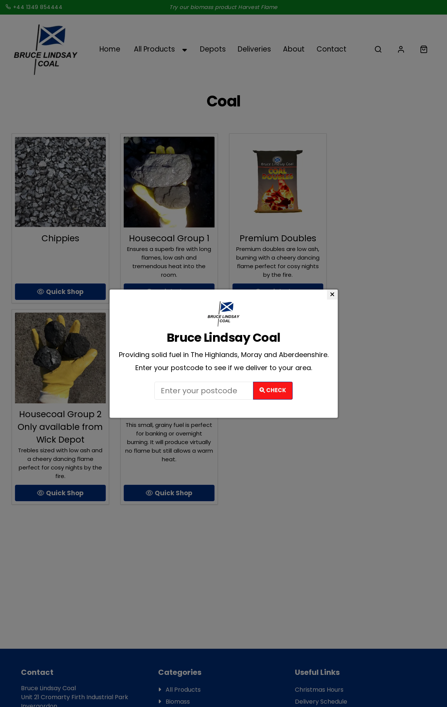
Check (272, 390)
